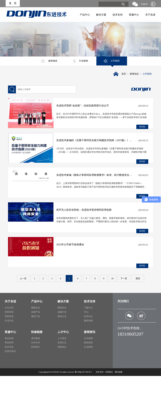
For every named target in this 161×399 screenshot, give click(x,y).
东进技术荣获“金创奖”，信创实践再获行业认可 (91, 106)
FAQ (86, 335)
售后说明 (9, 361)
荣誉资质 (9, 339)
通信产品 (35, 339)
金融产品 (35, 335)
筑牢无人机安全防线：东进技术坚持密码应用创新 (92, 224)
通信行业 (62, 339)
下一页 (123, 301)
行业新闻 (80, 61)
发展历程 (9, 335)
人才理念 (62, 361)
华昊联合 (109, 395)
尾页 (138, 301)
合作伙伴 (35, 365)
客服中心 (134, 14)
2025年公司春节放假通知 (78, 263)
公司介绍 (9, 331)
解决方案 (101, 14)
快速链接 (36, 355)
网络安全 (35, 331)
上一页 (23, 301)
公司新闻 (111, 61)
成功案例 (35, 361)
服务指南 (88, 343)
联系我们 (35, 370)
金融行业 (62, 335)
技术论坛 (88, 339)
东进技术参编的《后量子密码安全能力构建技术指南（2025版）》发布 (98, 145)
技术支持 (118, 14)
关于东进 (150, 14)
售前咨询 (9, 365)
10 (112, 301)
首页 (123, 74)
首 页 (13, 3)
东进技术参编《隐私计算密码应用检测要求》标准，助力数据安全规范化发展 (98, 184)
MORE (142, 127)
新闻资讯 (89, 355)
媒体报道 (49, 61)
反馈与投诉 (10, 374)
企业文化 (9, 343)
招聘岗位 (62, 370)
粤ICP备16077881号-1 (83, 395)
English (144, 4)
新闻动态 (133, 74)
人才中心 (63, 355)
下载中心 (88, 331)
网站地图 (118, 395)
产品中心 (85, 14)
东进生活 (62, 365)
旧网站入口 (153, 4)
